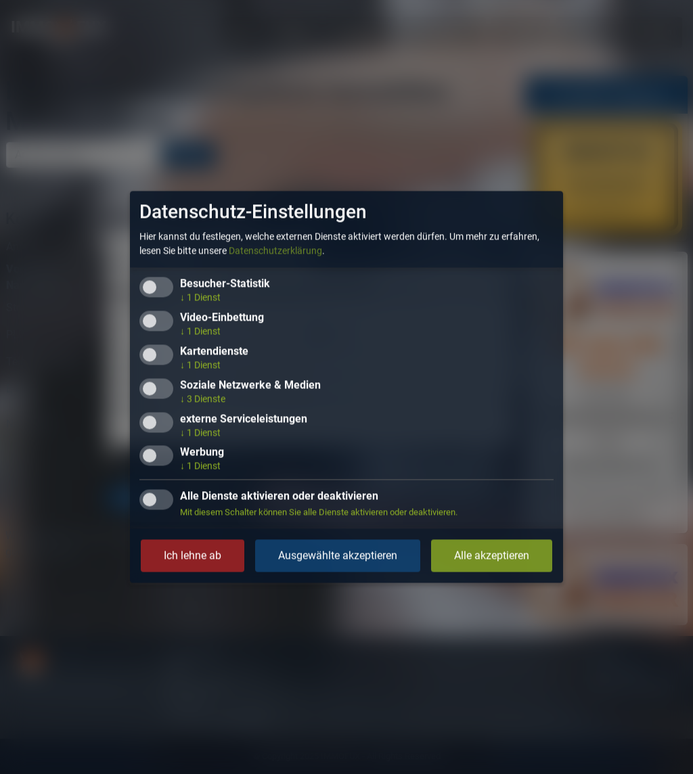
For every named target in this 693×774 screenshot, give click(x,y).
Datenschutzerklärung (275, 251)
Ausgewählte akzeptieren (337, 555)
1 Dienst (200, 297)
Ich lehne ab (192, 555)
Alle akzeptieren (491, 555)
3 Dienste (202, 398)
